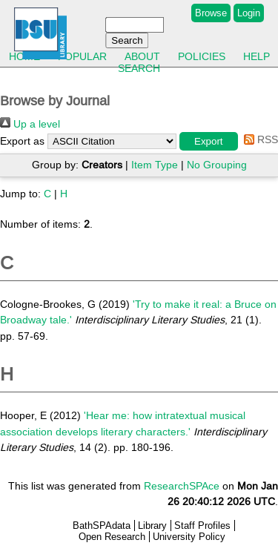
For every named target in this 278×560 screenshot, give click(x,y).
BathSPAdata (101, 525)
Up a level (30, 124)
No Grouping (217, 165)
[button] (208, 141)
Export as (22, 141)
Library (152, 525)
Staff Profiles (202, 525)
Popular (82, 56)
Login (248, 13)
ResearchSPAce (181, 486)
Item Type (154, 165)
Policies (201, 56)
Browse (211, 13)
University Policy (189, 536)
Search (139, 68)
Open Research (112, 536)
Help (256, 56)
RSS (258, 139)
